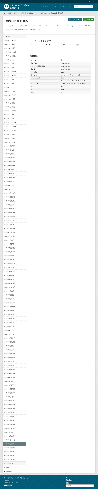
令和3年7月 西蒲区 (9, 248)
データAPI (88, 19)
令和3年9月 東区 (9, 154)
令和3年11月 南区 (9, 99)
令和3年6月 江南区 (9, 267)
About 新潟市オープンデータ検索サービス (16, 478)
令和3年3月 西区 (9, 385)
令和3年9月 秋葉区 (9, 165)
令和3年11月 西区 (9, 103)
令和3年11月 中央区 (10, 87)
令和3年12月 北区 (9, 44)
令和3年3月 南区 (9, 381)
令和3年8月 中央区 (9, 193)
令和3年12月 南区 (9, 64)
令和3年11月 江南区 (10, 91)
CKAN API (7, 480)
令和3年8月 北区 (9, 185)
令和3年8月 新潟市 (9, 181)
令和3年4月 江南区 (9, 338)
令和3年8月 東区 (9, 189)
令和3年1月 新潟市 (9, 428)
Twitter (7, 467)
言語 (67, 483)
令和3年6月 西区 (9, 279)
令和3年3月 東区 (9, 365)
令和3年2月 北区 (9, 397)
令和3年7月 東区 (9, 224)
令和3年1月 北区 (9, 432)
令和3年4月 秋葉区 (9, 342)
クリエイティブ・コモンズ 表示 (70, 75)
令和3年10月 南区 (9, 134)
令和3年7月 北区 (9, 220)
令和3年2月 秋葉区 (9, 412)
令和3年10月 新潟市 (10, 111)
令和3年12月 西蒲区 (10, 71)
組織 (54, 7)
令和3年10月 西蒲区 (10, 142)
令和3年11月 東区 (9, 83)
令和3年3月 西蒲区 (9, 389)
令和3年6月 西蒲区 (9, 283)
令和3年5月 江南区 (9, 303)
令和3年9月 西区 (9, 173)
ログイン (90, 1)
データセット (46, 7)
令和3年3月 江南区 (9, 373)
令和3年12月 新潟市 (10, 40)
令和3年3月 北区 (9, 361)
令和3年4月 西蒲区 (9, 354)
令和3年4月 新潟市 (9, 322)
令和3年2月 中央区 (9, 404)
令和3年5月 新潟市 (9, 287)
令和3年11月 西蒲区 (10, 107)
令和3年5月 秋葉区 (9, 306)
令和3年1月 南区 (9, 451)
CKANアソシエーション (11, 482)
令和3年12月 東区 (9, 48)
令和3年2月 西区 (9, 420)
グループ (62, 7)
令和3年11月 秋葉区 (10, 95)
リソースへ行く (75, 19)
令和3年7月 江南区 (9, 232)
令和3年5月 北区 (9, 291)
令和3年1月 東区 (9, 436)
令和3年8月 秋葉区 (9, 201)
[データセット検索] (83, 6)
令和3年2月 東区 (9, 401)
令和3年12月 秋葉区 (10, 60)
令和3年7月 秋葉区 (9, 236)
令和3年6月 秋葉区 (9, 271)
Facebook (7, 471)
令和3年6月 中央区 (9, 263)
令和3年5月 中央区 (9, 299)
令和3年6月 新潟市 (9, 252)
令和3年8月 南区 (9, 205)
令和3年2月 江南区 (9, 408)
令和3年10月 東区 (9, 118)
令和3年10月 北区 (9, 114)
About (69, 7)
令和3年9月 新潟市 (9, 146)
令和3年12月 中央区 (10, 52)
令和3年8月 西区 (9, 209)
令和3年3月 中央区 (9, 369)
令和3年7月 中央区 (9, 228)
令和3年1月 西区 (9, 455)
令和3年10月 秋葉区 (10, 130)
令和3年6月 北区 (9, 256)
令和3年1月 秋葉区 (9, 448)
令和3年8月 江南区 (9, 197)
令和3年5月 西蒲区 (9, 318)
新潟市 (16, 13)
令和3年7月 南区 (9, 240)
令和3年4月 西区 (9, 350)
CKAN (69, 480)
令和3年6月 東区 (9, 259)
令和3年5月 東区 (9, 295)
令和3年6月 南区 (9, 275)
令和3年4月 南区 (9, 346)
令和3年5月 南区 (9, 310)
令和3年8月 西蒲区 (9, 212)
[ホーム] (5, 13)
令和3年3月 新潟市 (9, 357)
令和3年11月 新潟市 (10, 75)
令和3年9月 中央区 (9, 158)
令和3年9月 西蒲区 (9, 177)
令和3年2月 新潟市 (9, 393)
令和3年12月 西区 (9, 67)
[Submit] (91, 6)
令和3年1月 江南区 (56, 13)
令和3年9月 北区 (9, 150)
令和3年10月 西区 (9, 138)
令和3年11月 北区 (9, 79)
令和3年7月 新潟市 (9, 216)
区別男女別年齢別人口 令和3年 (34, 13)
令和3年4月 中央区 (9, 334)
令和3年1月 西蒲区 (9, 459)
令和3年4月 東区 (9, 330)
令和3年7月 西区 (9, 244)
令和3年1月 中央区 (9, 440)
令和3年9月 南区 (9, 169)
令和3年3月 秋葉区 (9, 377)
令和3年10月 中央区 (10, 122)
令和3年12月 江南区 (10, 56)
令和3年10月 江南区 (10, 126)
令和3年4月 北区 (9, 326)
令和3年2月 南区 (9, 416)
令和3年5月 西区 (9, 314)
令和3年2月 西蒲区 (9, 424)
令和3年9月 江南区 (9, 161)
